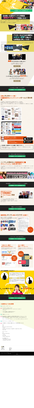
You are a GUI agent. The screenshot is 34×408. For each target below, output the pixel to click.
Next (32, 157)
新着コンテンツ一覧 (2, 332)
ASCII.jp (17, 336)
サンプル (30, 212)
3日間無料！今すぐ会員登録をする (18, 12)
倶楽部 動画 (10, 332)
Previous (1, 157)
